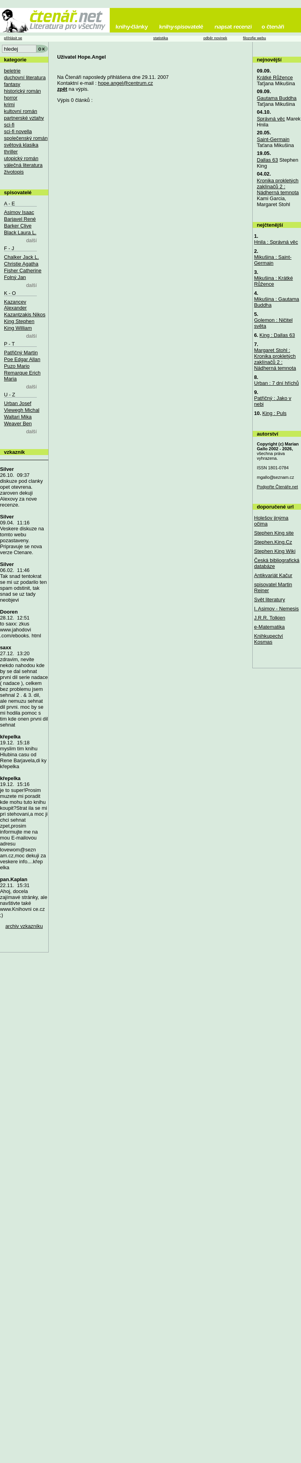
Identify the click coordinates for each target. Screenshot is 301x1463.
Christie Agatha (21, 264)
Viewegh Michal (21, 410)
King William (18, 328)
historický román (22, 91)
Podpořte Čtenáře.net (277, 486)
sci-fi (9, 125)
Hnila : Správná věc (276, 242)
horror (10, 98)
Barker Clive (18, 226)
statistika (160, 38)
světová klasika (21, 145)
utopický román (21, 158)
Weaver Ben (18, 423)
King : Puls (274, 413)
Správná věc (271, 119)
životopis (14, 172)
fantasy (12, 84)
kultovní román (20, 111)
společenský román (26, 138)
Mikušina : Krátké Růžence (273, 281)
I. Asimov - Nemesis (276, 609)
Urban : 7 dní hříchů (276, 383)
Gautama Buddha (276, 98)
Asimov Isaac (19, 212)
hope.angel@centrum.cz (125, 83)
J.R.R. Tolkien (269, 618)
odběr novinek (215, 38)
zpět (62, 89)
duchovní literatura (25, 77)
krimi (9, 104)
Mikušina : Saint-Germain (272, 260)
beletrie (12, 71)
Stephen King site (273, 533)
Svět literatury (269, 599)
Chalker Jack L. (21, 257)
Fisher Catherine (23, 270)
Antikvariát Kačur (273, 575)
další (31, 240)
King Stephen (19, 321)
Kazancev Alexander (15, 305)
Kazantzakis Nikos (25, 314)
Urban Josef (17, 403)
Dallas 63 (267, 160)
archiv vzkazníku (24, 926)
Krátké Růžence (275, 77)
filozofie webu (254, 38)
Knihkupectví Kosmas (268, 639)
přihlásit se (13, 38)
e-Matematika (269, 627)
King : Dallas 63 (277, 335)
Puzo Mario (17, 366)
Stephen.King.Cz (273, 542)
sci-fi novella (18, 131)
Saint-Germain (273, 139)
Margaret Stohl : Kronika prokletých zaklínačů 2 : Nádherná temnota (275, 359)
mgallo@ (275, 477)
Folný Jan (15, 277)
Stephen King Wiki (274, 551)
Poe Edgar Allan (22, 359)
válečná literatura (23, 165)
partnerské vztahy (24, 118)
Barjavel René (20, 219)
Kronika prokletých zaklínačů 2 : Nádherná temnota (278, 186)
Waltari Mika (18, 417)
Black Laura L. (20, 232)
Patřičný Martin (21, 353)
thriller (11, 152)
